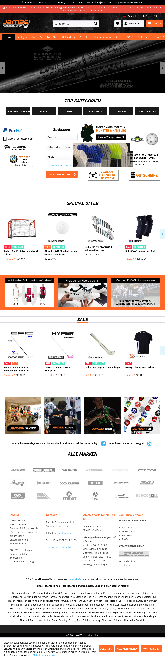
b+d (95, 496)
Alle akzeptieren (127, 649)
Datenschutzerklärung (22, 561)
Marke (51, 157)
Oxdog (95, 470)
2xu (147, 483)
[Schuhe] (84, 37)
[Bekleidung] (69, 37)
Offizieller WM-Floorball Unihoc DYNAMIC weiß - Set (60, 253)
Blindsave (43, 483)
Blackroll (147, 496)
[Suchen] (95, 23)
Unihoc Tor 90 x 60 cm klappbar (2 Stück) (21, 253)
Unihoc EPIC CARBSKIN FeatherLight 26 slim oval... (18, 369)
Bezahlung (124, 565)
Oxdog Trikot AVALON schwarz (140, 367)
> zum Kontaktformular (58, 547)
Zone (43, 470)
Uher (95, 483)
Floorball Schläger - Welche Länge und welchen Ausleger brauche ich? (25, 532)
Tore (70, 111)
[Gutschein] (143, 37)
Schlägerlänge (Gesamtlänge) (62, 147)
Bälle (43, 111)
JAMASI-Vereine (18, 520)
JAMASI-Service (18, 524)
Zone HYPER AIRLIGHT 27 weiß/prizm (58, 369)
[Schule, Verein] (102, 37)
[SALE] (130, 37)
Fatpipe (147, 470)
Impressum (16, 557)
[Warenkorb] (154, 23)
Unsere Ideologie (19, 539)
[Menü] (31, 156)
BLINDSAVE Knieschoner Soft (140, 251)
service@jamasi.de (101, 2)
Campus (69, 483)
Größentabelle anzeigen (62, 165)
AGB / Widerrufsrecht (21, 550)
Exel (121, 470)
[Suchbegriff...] (76, 23)
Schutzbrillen (147, 111)
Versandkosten (127, 561)
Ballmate (17, 483)
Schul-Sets (95, 111)
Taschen (121, 111)
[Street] (119, 37)
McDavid (17, 496)
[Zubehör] (36, 37)
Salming (69, 470)
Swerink (121, 483)
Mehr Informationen (44, 654)
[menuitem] (76, 23)
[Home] (8, 37)
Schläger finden (63, 174)
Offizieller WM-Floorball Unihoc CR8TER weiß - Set (144, 156)
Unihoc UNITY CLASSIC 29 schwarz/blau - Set (98, 249)
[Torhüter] (52, 37)
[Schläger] (22, 37)
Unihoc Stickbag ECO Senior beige (102, 367)
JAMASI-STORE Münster (130, 2)
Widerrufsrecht (18, 543)
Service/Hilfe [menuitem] (151, 16)
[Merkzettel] (117, 23)
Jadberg (121, 496)
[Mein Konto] (133, 23)
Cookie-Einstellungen (21, 553)
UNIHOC (17, 470)
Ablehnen (106, 649)
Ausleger (52, 136)
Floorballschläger (19, 111)
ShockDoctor (43, 496)
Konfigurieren (151, 649)
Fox (69, 496)
